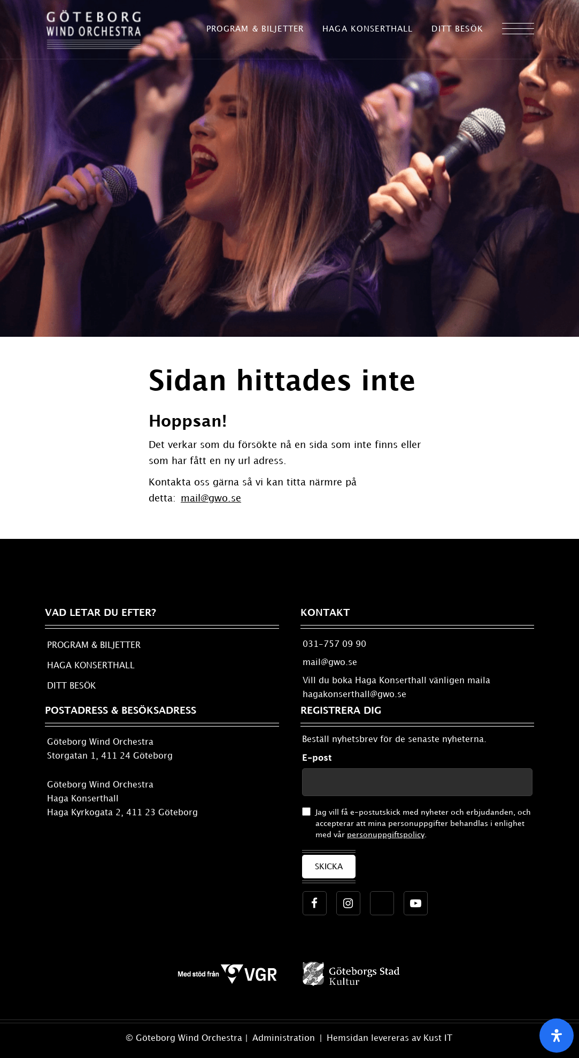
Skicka (329, 867)
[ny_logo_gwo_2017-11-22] (93, 29)
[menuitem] (255, 29)
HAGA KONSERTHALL (91, 666)
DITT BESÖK (71, 686)
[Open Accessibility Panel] (556, 1035)
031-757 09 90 (334, 644)
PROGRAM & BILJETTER (94, 646)
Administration (285, 1038)
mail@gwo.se (211, 498)
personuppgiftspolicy (385, 834)
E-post (316, 758)
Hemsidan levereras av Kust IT (389, 1038)
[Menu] (518, 29)
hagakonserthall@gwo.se (354, 695)
